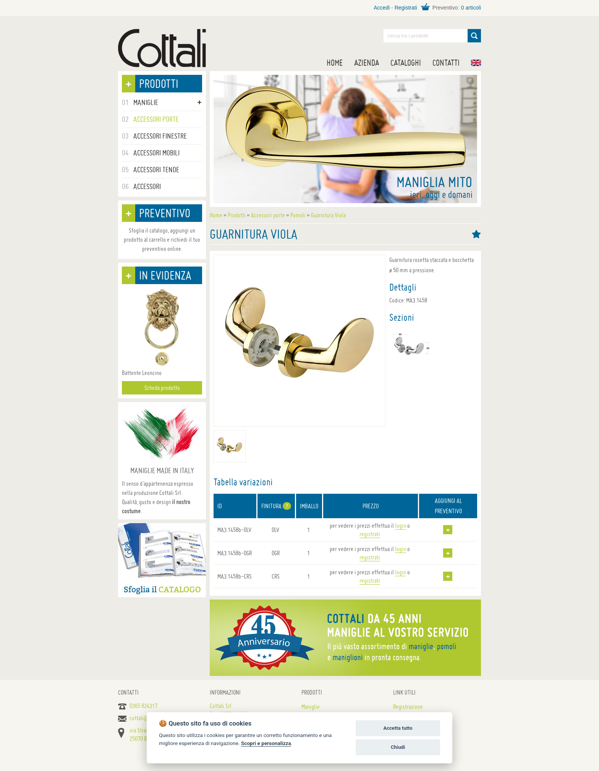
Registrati (406, 8)
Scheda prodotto (162, 387)
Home (335, 62)
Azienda (366, 62)
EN (476, 63)
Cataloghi (405, 62)
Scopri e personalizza (266, 743)
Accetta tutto (397, 728)
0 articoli (471, 8)
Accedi (382, 8)
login (400, 525)
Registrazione (408, 706)
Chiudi (398, 747)
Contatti (446, 62)
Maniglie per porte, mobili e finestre (162, 48)
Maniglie (310, 706)
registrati (369, 534)
